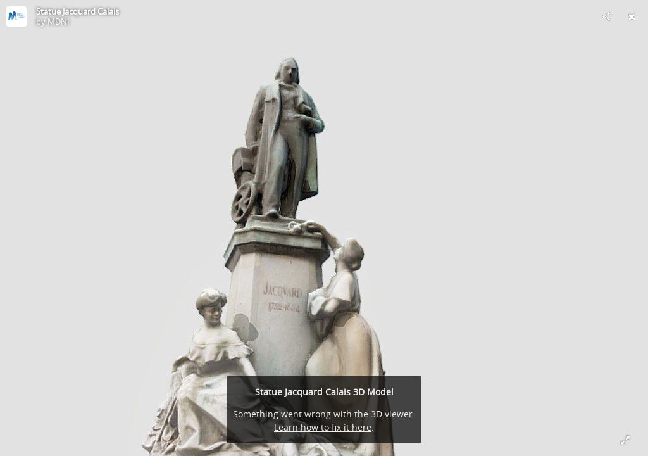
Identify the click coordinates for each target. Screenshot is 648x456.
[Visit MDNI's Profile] (16, 16)
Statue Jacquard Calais (77, 11)
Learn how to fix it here (322, 427)
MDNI (58, 21)
